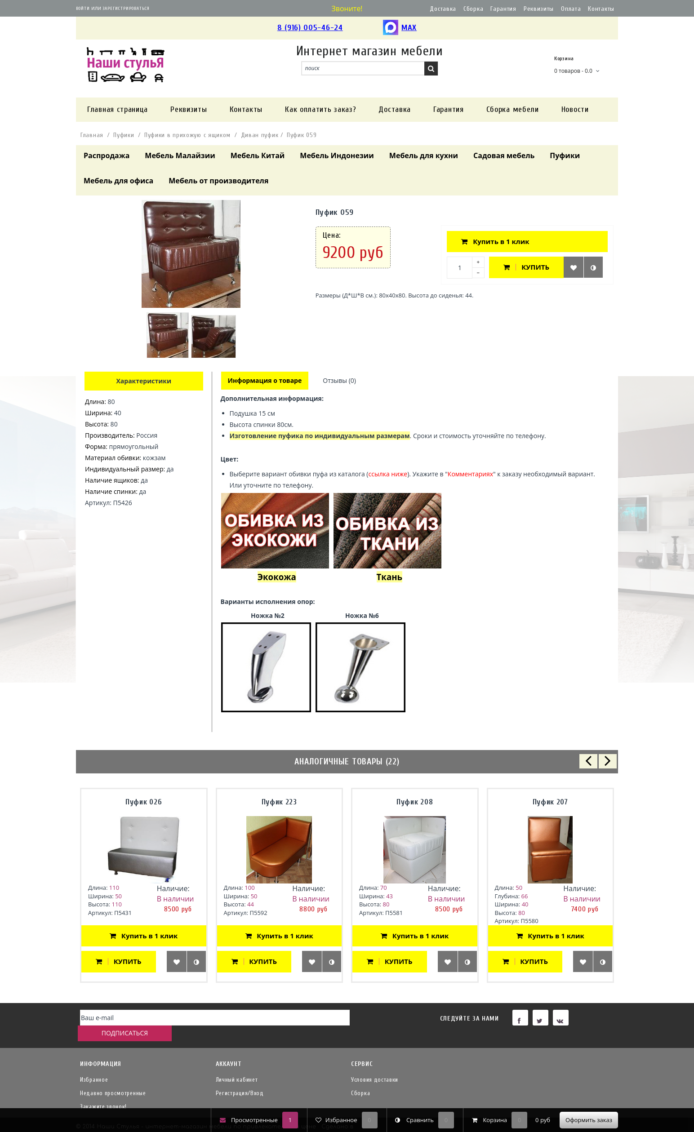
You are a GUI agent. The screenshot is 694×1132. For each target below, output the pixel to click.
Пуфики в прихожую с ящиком (187, 135)
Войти (83, 8)
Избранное (94, 1066)
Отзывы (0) (340, 381)
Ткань (389, 577)
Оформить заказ (588, 1120)
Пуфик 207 (550, 803)
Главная (91, 135)
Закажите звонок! (103, 1093)
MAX (400, 28)
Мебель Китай (258, 155)
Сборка (473, 9)
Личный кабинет (237, 1066)
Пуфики (123, 135)
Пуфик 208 (414, 803)
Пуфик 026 (143, 803)
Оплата (571, 9)
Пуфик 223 (279, 803)
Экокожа (277, 577)
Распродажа (106, 155)
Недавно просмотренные (113, 1079)
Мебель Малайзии (180, 155)
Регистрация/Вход (240, 1079)
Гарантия (503, 9)
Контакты (601, 9)
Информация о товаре (265, 381)
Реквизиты (539, 9)
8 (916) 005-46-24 (310, 27)
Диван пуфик (260, 135)
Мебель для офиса (118, 181)
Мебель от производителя (218, 181)
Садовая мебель (503, 155)
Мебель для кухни (423, 155)
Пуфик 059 (301, 135)
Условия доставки (374, 1066)
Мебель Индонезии (337, 155)
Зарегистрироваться (126, 8)
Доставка (443, 9)
